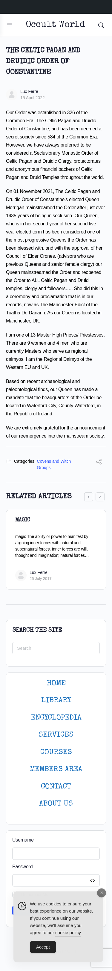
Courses (56, 752)
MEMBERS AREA (56, 769)
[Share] (98, 462)
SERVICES (56, 735)
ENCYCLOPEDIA (56, 718)
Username (23, 839)
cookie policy (68, 935)
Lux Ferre (29, 91)
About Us (56, 804)
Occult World (55, 25)
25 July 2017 (41, 578)
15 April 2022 (32, 97)
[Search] (101, 25)
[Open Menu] (9, 24)
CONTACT (56, 787)
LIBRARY (56, 700)
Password (54, 867)
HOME (56, 683)
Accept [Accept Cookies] (43, 949)
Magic (22, 520)
